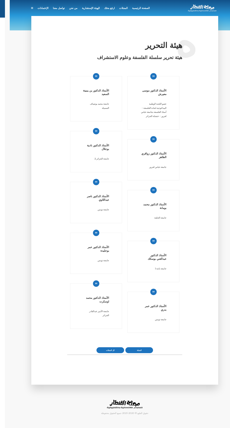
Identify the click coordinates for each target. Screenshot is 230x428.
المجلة (129, 350)
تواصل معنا (49, 8)
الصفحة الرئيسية (131, 8)
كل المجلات (100, 350)
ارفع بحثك (99, 8)
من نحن (63, 8)
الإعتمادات (33, 8)
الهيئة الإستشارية (81, 8)
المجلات (113, 8)
